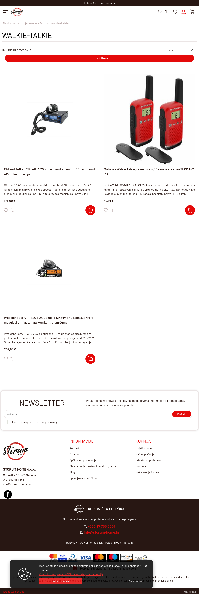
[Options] (135, 581)
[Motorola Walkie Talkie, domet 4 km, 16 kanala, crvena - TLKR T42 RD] (190, 210)
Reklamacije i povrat (148, 472)
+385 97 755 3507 (101, 526)
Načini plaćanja (145, 454)
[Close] (60, 581)
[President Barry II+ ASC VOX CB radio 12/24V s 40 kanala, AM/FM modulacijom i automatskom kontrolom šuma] (90, 359)
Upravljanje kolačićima (83, 478)
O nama (74, 454)
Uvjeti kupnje (144, 448)
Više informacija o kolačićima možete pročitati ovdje (71, 574)
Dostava (141, 466)
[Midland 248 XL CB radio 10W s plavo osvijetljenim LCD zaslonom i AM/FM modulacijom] (90, 210)
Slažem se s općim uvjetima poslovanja (34, 422)
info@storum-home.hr (102, 532)
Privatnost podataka (148, 460)
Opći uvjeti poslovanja (82, 460)
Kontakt (74, 448)
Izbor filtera (99, 58)
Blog (72, 472)
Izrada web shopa (13, 591)
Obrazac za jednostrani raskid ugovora (92, 466)
